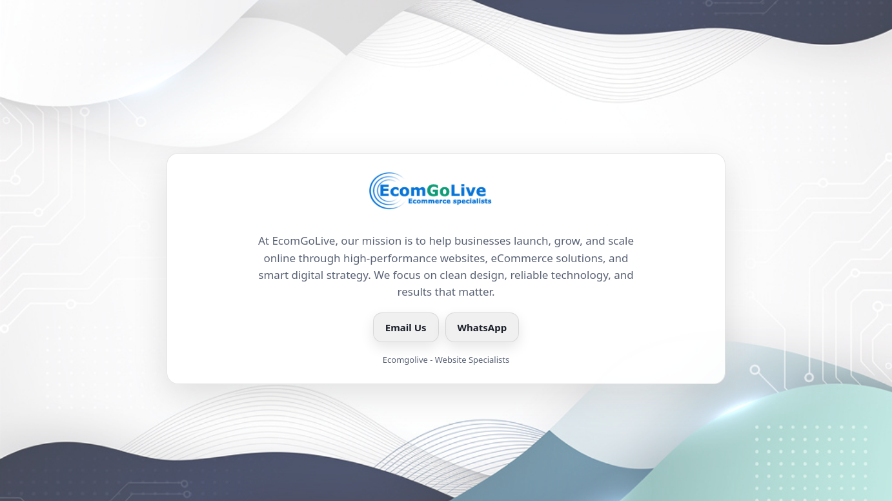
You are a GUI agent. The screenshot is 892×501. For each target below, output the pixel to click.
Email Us (406, 327)
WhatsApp (482, 327)
